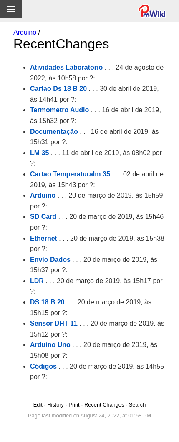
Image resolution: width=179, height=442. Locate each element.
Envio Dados (50, 259)
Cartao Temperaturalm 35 (70, 174)
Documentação (54, 131)
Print (73, 405)
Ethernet (43, 238)
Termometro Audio (59, 109)
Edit (38, 405)
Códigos (43, 366)
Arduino (24, 32)
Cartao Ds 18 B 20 (58, 88)
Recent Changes (104, 405)
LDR (37, 280)
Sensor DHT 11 (54, 323)
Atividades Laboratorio (66, 67)
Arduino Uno (50, 344)
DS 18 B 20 (47, 302)
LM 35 (39, 152)
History (55, 405)
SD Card (43, 216)
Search (137, 405)
